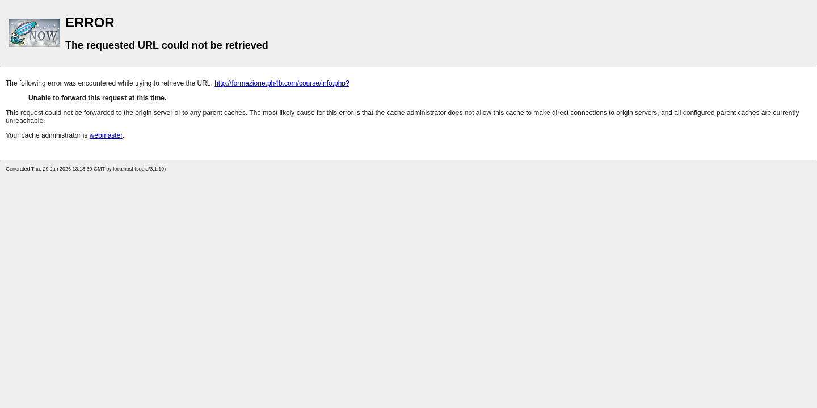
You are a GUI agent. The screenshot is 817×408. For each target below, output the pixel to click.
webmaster (106, 135)
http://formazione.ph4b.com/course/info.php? (281, 83)
